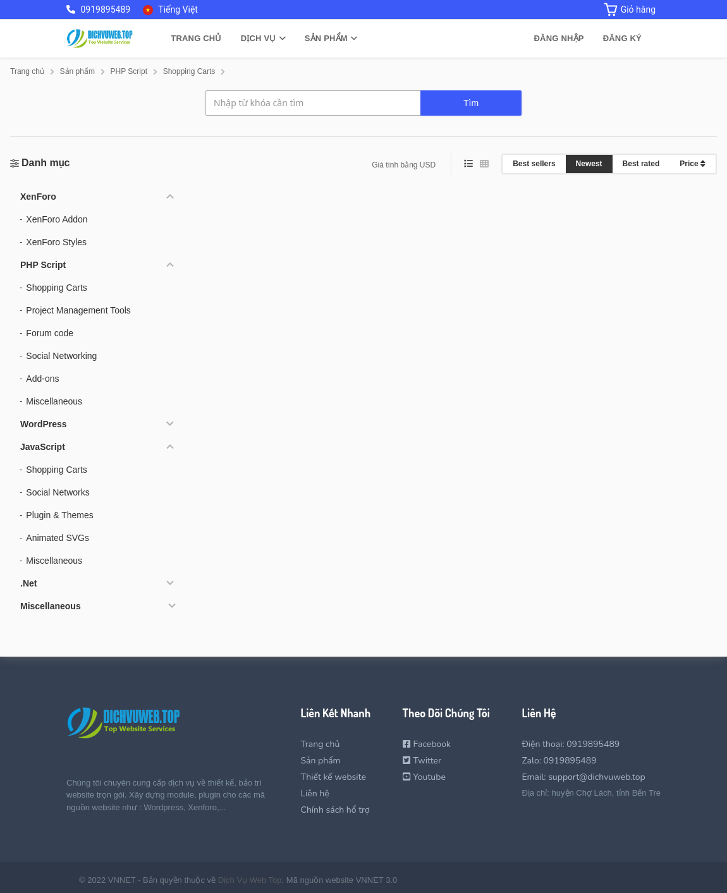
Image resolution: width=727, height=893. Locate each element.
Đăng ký (622, 38)
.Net (28, 583)
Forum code (49, 333)
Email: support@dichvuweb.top (583, 777)
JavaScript (42, 447)
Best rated (641, 163)
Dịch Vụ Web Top (250, 880)
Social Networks (57, 492)
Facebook (427, 744)
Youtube (424, 777)
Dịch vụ (263, 38)
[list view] (468, 164)
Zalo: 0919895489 (559, 761)
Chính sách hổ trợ (334, 810)
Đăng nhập (559, 38)
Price (693, 163)
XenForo (38, 196)
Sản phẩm (331, 38)
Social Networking (61, 356)
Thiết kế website (332, 777)
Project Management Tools (78, 310)
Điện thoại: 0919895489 (571, 744)
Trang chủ (196, 38)
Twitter (422, 761)
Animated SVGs (57, 538)
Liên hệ (314, 793)
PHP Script (43, 265)
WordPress (43, 424)
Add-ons (42, 379)
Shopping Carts (56, 287)
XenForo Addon (56, 219)
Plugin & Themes (59, 515)
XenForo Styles (56, 242)
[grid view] (484, 164)
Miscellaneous (54, 401)
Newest (589, 163)
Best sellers (534, 163)
